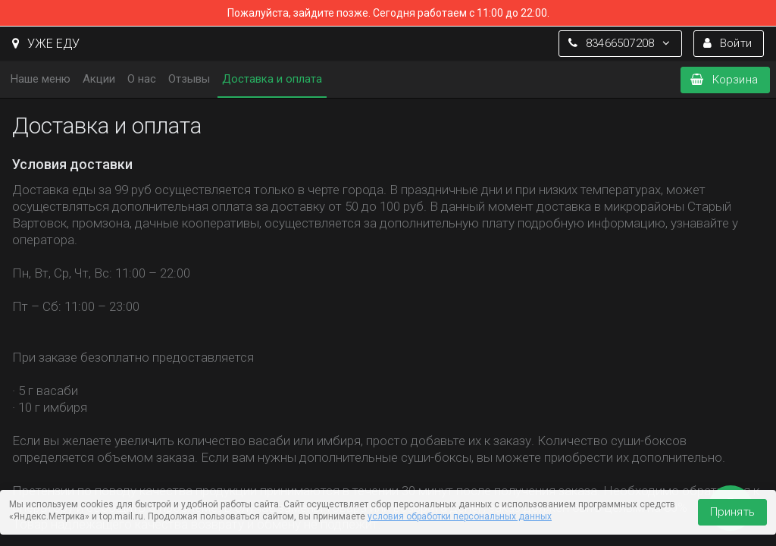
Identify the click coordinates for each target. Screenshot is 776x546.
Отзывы (189, 79)
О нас (141, 79)
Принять (732, 512)
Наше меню (40, 79)
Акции (99, 79)
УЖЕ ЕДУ (46, 43)
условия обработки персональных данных (460, 516)
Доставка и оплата (272, 79)
